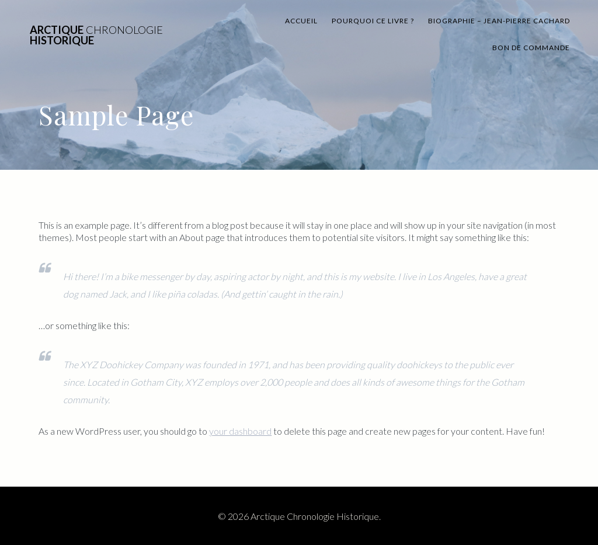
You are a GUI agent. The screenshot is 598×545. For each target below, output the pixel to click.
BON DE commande (531, 47)
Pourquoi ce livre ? (373, 20)
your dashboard (240, 430)
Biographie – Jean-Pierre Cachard (499, 20)
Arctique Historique (96, 35)
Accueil (301, 20)
